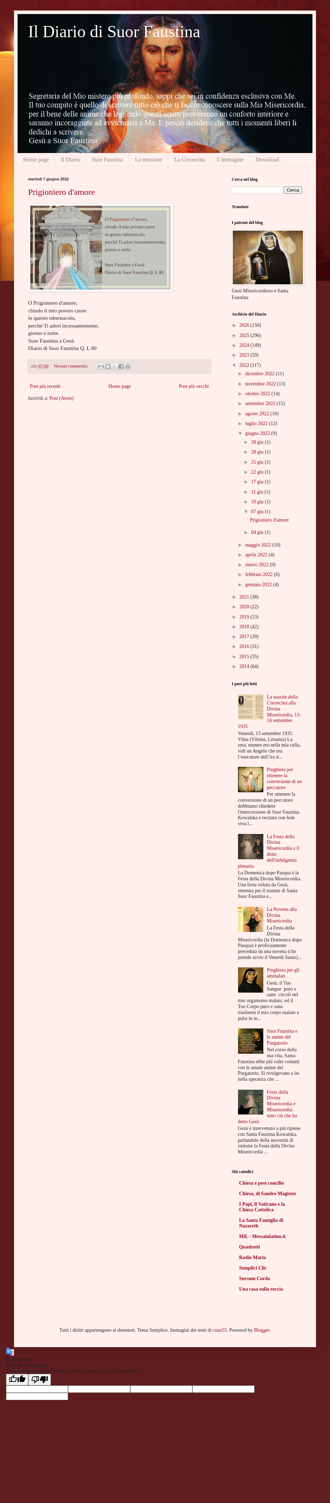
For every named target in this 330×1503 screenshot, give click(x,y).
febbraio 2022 (259, 574)
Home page (36, 160)
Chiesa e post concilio (261, 1183)
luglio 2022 (257, 423)
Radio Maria (252, 1257)
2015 (245, 656)
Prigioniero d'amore (61, 192)
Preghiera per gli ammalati (283, 973)
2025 (245, 335)
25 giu (258, 462)
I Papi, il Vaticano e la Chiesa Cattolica (262, 1206)
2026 (245, 325)
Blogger (261, 1330)
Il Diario (70, 160)
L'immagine (230, 160)
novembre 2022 (261, 383)
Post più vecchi (194, 386)
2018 (245, 626)
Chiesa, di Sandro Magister (267, 1193)
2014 (245, 666)
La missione (148, 160)
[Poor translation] (39, 1379)
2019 (245, 617)
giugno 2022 (258, 433)
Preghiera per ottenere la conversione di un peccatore (284, 778)
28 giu (258, 452)
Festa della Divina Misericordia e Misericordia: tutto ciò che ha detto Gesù (267, 1107)
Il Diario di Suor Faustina (114, 31)
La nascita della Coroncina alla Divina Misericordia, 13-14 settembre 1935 (269, 711)
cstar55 (220, 1330)
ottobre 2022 (258, 393)
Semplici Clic (253, 1268)
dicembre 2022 (260, 373)
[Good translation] (17, 1379)
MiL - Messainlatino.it (262, 1236)
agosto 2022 (257, 413)
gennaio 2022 (259, 584)
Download (267, 160)
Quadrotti (249, 1247)
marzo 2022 (257, 564)
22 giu (258, 472)
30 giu (258, 442)
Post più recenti (45, 386)
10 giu (258, 501)
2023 (245, 355)
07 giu (258, 511)
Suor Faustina (107, 160)
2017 (245, 636)
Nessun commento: (71, 366)
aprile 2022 (257, 554)
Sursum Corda (254, 1278)
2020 (245, 606)
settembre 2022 (260, 403)
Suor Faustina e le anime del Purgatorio (282, 1037)
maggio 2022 (258, 545)
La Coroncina (189, 160)
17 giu (258, 481)
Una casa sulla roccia (261, 1289)
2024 (245, 345)
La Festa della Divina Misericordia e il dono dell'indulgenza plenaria (268, 851)
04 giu (258, 532)
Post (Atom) (62, 398)
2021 (245, 597)
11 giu (257, 492)
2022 (245, 365)
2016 (245, 646)
